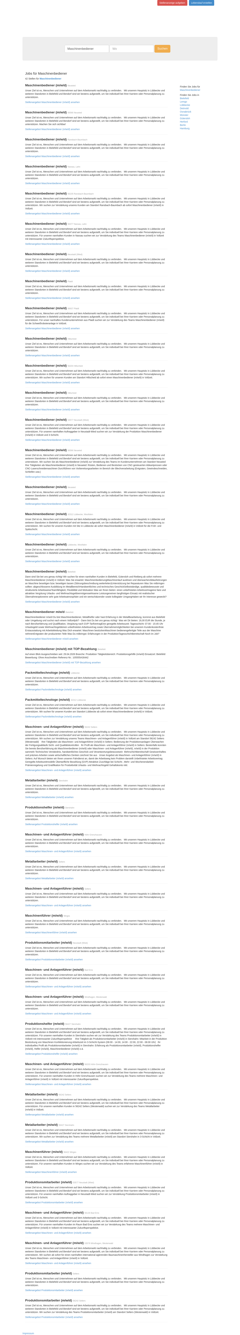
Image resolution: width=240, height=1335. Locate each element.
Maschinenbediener (190, 90)
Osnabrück (185, 111)
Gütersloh (185, 118)
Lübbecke (185, 105)
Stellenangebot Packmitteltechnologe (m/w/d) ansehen (53, 689)
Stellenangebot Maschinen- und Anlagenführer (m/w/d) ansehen (58, 770)
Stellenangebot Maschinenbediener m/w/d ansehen (51, 638)
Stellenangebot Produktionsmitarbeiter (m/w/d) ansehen (54, 959)
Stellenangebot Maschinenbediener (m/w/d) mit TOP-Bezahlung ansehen (63, 662)
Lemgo (183, 101)
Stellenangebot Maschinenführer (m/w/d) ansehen (51, 932)
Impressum (28, 1333)
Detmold (184, 108)
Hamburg (185, 128)
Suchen (162, 48)
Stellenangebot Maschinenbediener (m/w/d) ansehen (52, 102)
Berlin (183, 125)
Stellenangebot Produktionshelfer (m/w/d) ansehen (51, 824)
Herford (184, 121)
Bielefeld (184, 98)
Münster (184, 115)
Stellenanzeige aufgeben (172, 3)
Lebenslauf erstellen (201, 3)
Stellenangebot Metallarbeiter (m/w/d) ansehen (49, 797)
